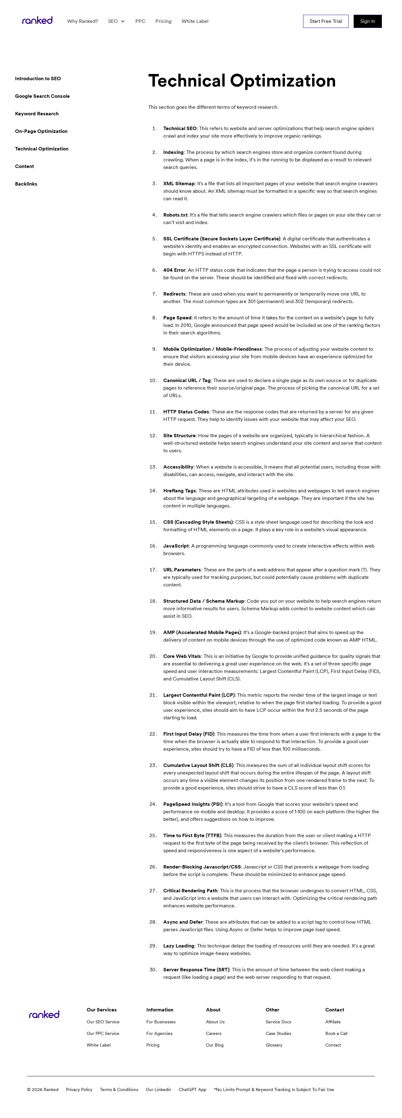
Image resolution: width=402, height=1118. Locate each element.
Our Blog (215, 1044)
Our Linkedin (158, 1089)
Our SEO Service (103, 1021)
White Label (195, 21)
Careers (213, 1033)
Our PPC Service (103, 1033)
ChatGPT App (192, 1089)
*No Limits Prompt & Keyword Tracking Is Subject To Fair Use (274, 1089)
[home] (37, 21)
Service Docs (278, 1021)
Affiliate (333, 1021)
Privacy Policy (79, 1089)
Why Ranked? (82, 21)
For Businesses (161, 1021)
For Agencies (159, 1033)
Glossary (274, 1044)
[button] (116, 21)
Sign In (367, 21)
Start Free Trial (326, 21)
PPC (140, 21)
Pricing (163, 21)
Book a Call (336, 1033)
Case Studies (278, 1033)
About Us (215, 1021)
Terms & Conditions (119, 1089)
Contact (333, 1044)
